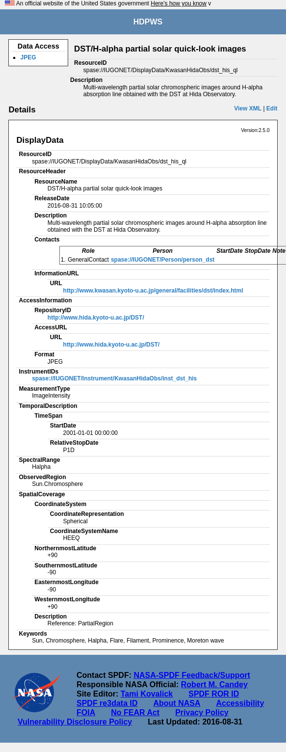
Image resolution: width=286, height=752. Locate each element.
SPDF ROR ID (213, 694)
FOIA (86, 712)
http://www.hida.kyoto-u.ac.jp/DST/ (96, 317)
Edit (272, 108)
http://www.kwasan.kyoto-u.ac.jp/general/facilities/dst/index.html (153, 290)
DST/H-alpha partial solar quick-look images (160, 49)
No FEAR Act (135, 712)
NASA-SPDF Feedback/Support (191, 675)
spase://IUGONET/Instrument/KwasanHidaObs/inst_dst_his (114, 378)
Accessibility (240, 703)
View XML (247, 108)
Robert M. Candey (214, 684)
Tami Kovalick (147, 694)
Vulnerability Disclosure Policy (75, 722)
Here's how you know (179, 3)
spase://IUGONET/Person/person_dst (162, 259)
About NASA (176, 703)
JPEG (28, 57)
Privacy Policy (202, 712)
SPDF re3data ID (107, 703)
